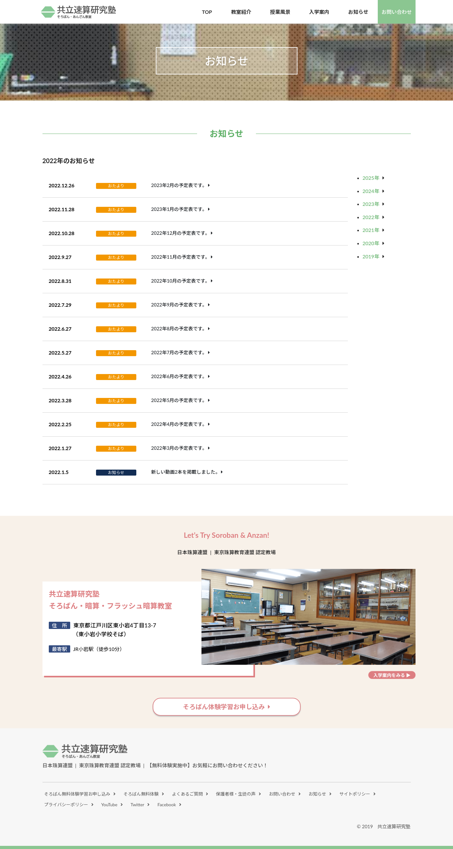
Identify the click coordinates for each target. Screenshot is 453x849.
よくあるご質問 (187, 794)
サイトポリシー (354, 794)
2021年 (371, 230)
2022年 (371, 217)
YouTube (109, 804)
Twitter (137, 804)
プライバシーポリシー (66, 804)
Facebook (166, 804)
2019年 (371, 256)
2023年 (371, 204)
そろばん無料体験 (141, 794)
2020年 (371, 243)
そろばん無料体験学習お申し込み (77, 794)
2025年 (371, 178)
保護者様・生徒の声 (236, 794)
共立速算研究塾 (78, 11)
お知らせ (317, 794)
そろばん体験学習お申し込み (224, 706)
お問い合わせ (397, 12)
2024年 (371, 191)
